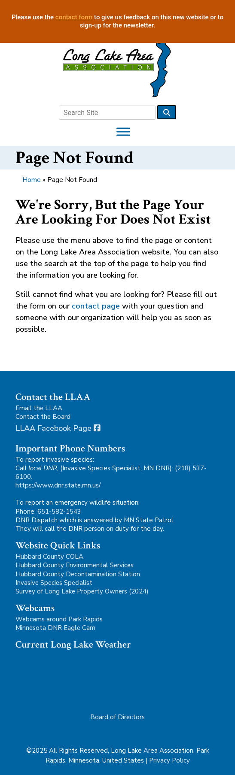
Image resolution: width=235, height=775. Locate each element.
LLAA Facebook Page (58, 428)
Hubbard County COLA (49, 556)
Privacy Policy (169, 760)
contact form (74, 17)
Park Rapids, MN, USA (67, 677)
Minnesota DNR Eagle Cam (55, 628)
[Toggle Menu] (123, 131)
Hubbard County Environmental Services (74, 565)
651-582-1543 (59, 511)
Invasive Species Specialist (53, 582)
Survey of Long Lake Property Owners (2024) (82, 591)
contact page (96, 306)
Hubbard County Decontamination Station (77, 574)
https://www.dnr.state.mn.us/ (58, 485)
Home (31, 180)
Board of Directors (117, 717)
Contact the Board (42, 416)
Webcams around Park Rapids (59, 619)
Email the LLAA (38, 408)
